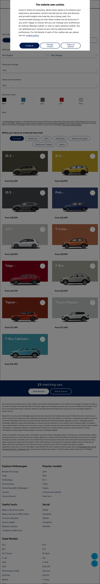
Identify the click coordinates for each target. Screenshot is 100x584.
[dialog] (50, 292)
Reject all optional (70, 46)
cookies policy (32, 35)
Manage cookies (50, 46)
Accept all (29, 46)
